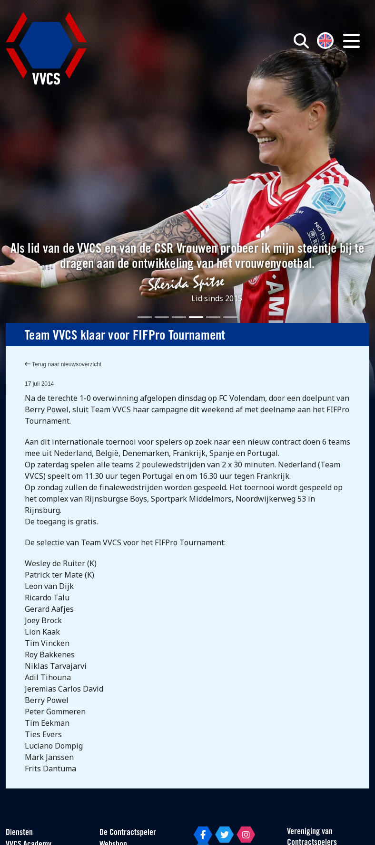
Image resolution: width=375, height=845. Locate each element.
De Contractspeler (127, 832)
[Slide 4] (196, 317)
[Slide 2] (162, 317)
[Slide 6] (230, 317)
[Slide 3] (179, 317)
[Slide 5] (213, 317)
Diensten (19, 832)
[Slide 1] (145, 317)
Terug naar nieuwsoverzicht (63, 364)
